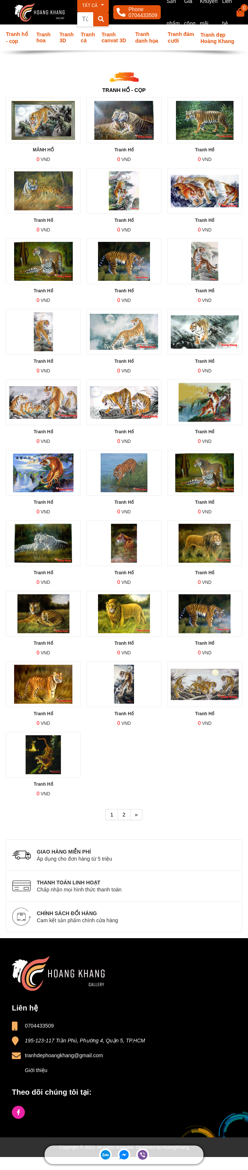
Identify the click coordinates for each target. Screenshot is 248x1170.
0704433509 (142, 15)
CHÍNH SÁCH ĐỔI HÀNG (136, 917)
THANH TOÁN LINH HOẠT (136, 886)
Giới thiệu (36, 1070)
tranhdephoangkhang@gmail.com (64, 1055)
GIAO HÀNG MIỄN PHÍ (136, 855)
